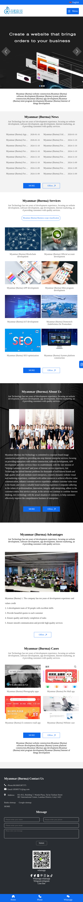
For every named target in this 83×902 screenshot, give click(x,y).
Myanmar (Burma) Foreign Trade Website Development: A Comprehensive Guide (17, 140)
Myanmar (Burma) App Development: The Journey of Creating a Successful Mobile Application (17, 134)
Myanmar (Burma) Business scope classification (41, 218)
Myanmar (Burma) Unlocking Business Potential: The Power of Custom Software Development (55, 134)
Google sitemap (25, 802)
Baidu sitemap (10, 802)
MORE (32, 186)
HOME (7, 806)
